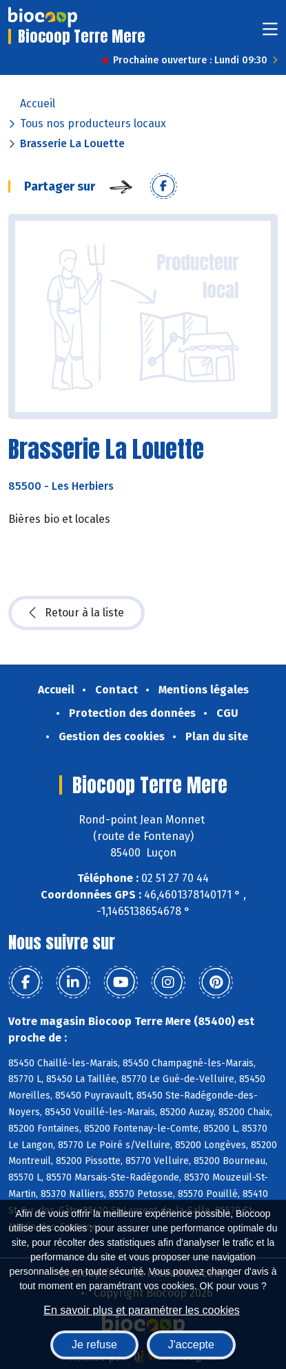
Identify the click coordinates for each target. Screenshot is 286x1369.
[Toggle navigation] (270, 33)
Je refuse (94, 1344)
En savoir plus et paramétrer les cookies (141, 1310)
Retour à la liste (76, 613)
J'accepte (191, 1344)
